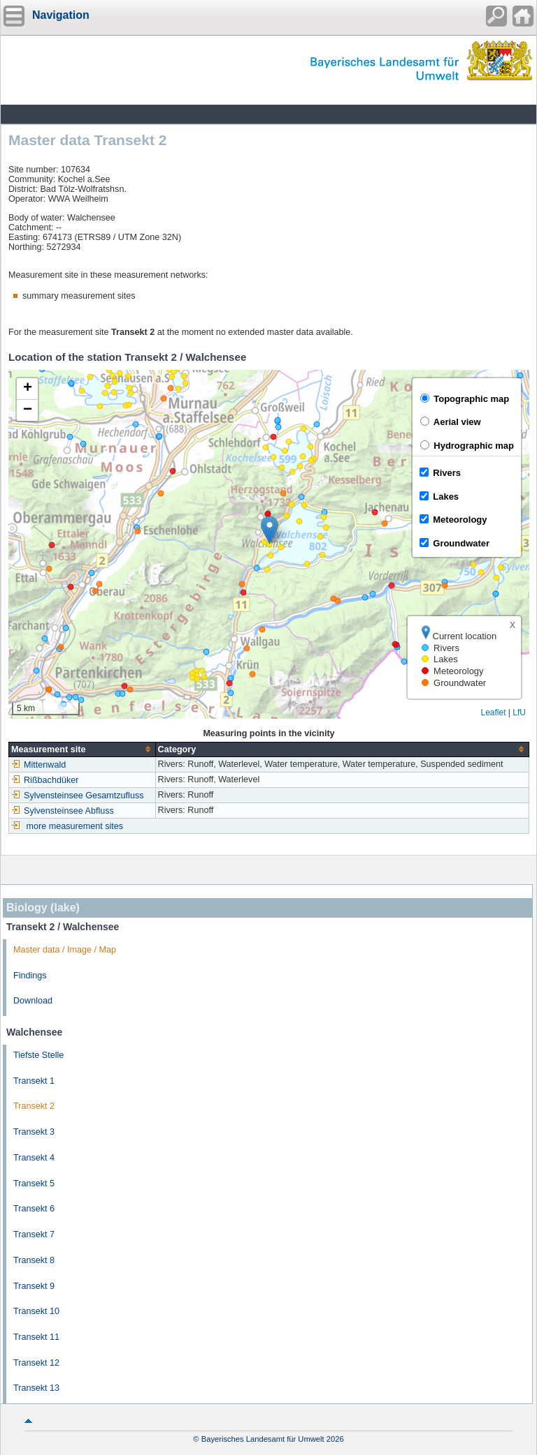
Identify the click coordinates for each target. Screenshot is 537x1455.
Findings (30, 975)
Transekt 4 (34, 1158)
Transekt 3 (34, 1132)
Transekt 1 (34, 1081)
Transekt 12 (36, 1363)
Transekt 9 (34, 1286)
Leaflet (493, 712)
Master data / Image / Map (64, 950)
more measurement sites (75, 826)
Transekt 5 (34, 1183)
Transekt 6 (34, 1209)
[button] (269, 530)
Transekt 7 (34, 1234)
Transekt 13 (36, 1388)
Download (32, 1001)
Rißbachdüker (44, 780)
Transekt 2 (34, 1106)
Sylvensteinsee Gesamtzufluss (77, 795)
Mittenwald (38, 765)
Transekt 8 (34, 1260)
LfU (519, 712)
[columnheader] (82, 749)
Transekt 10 (36, 1311)
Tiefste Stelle (38, 1055)
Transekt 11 (36, 1337)
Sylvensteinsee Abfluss (62, 811)
